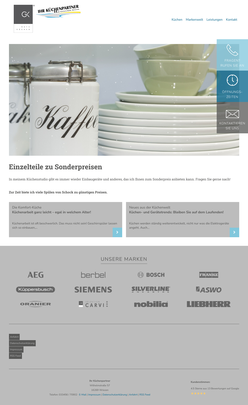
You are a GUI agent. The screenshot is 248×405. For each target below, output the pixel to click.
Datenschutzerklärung (22, 343)
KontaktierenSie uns (232, 126)
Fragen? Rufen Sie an (232, 63)
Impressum (16, 349)
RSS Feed (15, 356)
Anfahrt (14, 337)
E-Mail (82, 394)
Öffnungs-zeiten (232, 94)
